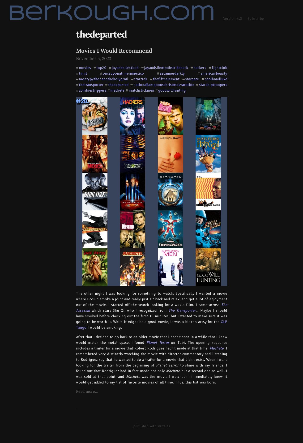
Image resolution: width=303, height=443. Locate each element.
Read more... (87, 391)
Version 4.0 (232, 19)
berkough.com (111, 14)
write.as (164, 426)
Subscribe (256, 19)
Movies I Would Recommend (114, 50)
